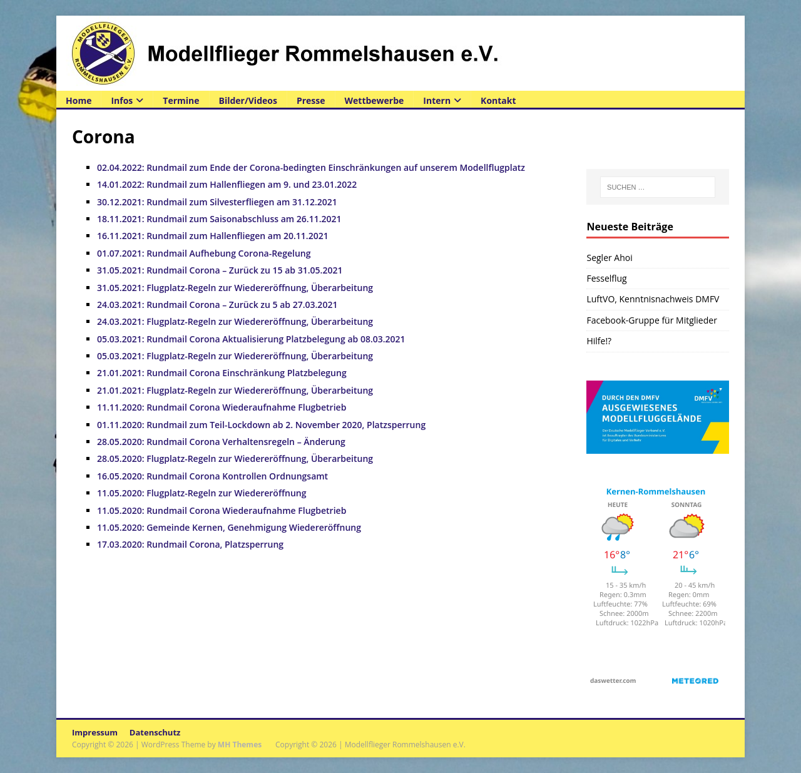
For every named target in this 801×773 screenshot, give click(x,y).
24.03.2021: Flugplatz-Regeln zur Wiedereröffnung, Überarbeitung (235, 321)
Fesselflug (606, 278)
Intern (437, 100)
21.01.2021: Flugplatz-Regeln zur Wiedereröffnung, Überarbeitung (235, 390)
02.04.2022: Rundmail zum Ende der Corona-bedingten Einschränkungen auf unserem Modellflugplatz (311, 167)
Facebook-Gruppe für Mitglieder (651, 320)
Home (78, 100)
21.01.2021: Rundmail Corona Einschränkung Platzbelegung (222, 373)
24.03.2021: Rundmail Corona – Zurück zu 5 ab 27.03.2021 (217, 304)
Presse (311, 100)
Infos (122, 100)
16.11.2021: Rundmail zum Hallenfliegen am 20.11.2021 (213, 236)
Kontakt (498, 100)
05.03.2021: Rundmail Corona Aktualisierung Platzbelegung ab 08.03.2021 (251, 339)
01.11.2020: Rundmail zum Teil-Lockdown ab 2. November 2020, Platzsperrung (261, 425)
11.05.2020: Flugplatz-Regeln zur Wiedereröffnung (201, 493)
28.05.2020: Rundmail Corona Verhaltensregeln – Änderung (221, 442)
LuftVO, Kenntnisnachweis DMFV (652, 299)
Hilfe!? (598, 341)
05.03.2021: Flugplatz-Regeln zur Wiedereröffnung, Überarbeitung (235, 356)
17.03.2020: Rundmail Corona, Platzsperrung (190, 544)
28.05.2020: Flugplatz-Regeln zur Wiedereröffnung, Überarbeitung (235, 458)
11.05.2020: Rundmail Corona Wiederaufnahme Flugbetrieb (221, 510)
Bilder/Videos (248, 100)
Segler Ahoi (609, 258)
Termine (181, 100)
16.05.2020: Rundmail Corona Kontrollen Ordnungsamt (212, 476)
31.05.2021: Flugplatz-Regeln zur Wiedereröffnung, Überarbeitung (235, 288)
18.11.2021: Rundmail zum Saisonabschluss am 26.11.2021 (219, 219)
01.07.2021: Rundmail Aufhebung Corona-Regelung (203, 253)
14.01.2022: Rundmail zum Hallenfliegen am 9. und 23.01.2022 (227, 184)
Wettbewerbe (374, 100)
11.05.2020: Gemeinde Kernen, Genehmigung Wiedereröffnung (229, 527)
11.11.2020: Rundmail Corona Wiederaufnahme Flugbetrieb (221, 407)
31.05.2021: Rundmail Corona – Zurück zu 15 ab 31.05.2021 (219, 270)
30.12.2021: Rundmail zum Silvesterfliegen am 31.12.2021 (217, 202)
